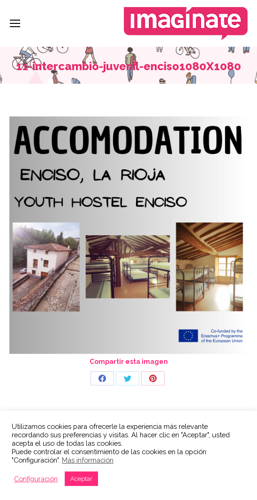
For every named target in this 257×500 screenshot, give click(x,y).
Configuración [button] (36, 479)
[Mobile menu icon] (15, 23)
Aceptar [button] (81, 478)
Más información (87, 460)
